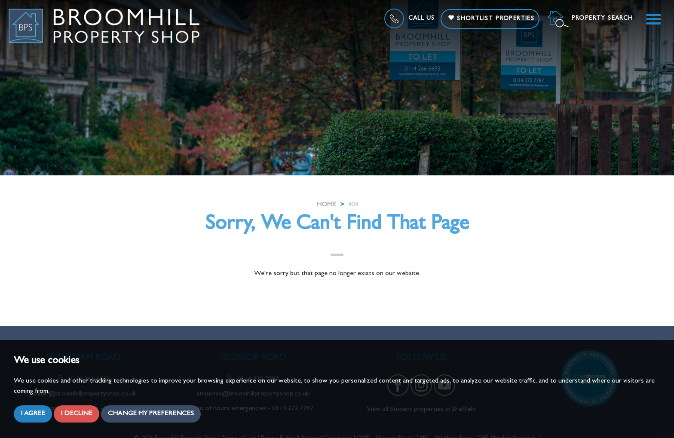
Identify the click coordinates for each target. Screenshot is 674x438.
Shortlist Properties (491, 18)
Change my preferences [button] (151, 413)
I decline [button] (76, 413)
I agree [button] (33, 413)
